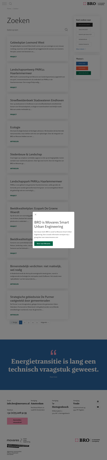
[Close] (35, 207)
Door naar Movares (43, 251)
